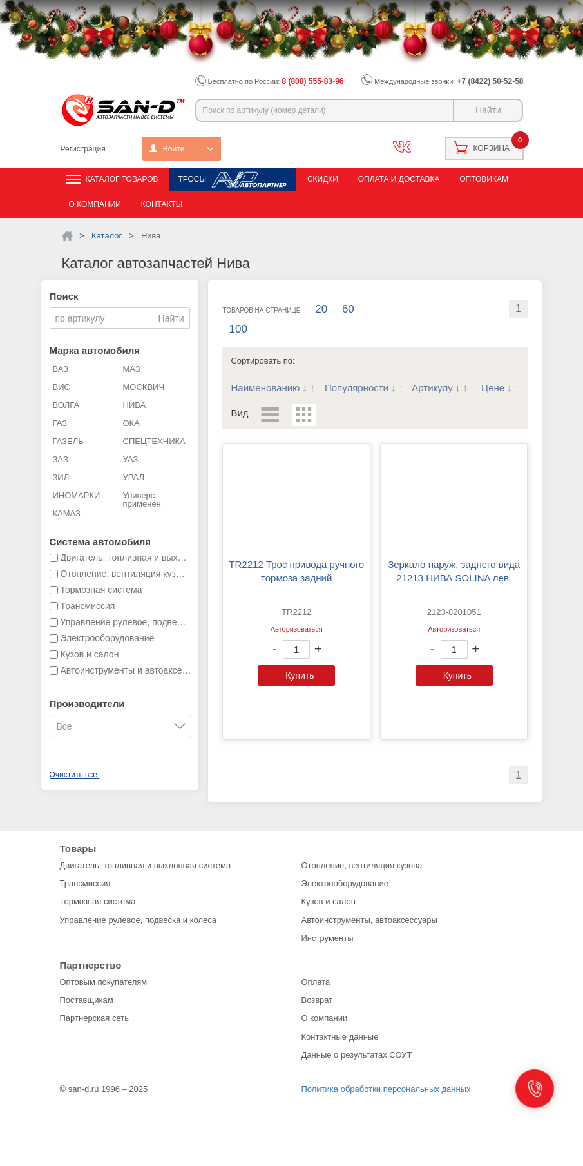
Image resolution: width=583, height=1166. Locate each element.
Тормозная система (98, 901)
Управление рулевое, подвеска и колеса (138, 920)
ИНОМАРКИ (76, 495)
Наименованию (265, 387)
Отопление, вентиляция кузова (362, 865)
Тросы (192, 179)
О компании (95, 204)
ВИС (61, 387)
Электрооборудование (345, 883)
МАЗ (131, 369)
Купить (299, 675)
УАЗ (131, 459)
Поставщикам (86, 1000)
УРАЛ (134, 477)
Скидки (322, 179)
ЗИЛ (61, 477)
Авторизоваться (297, 629)
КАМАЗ (67, 513)
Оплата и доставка (399, 179)
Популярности (356, 387)
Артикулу (432, 387)
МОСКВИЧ (144, 387)
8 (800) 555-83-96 (312, 81)
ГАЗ (60, 423)
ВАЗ (61, 369)
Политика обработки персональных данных (386, 1089)
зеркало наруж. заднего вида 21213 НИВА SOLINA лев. (454, 571)
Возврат (317, 1000)
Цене (492, 387)
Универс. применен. (143, 500)
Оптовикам (483, 179)
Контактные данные (340, 1037)
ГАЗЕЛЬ (68, 441)
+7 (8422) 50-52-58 (490, 81)
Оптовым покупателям (104, 982)
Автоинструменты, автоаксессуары (369, 920)
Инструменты (327, 938)
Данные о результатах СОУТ (356, 1055)
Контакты (162, 204)
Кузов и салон (328, 901)
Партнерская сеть (94, 1018)
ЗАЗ (60, 459)
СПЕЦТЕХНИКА (154, 441)
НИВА (134, 405)
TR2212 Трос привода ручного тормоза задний (296, 571)
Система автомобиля (100, 542)
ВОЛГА (66, 405)
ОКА (131, 423)
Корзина (491, 148)
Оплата (315, 982)
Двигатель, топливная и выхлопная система (145, 865)
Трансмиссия (85, 883)
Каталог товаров (122, 179)
